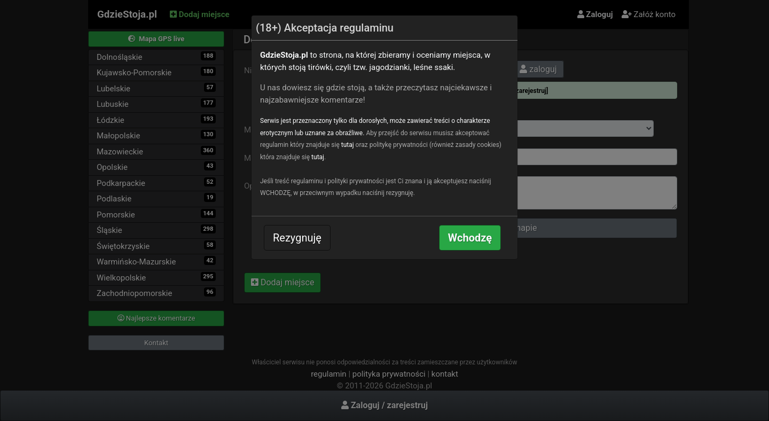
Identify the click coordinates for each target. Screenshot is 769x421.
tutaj (347, 145)
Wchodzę (470, 237)
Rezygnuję (297, 237)
